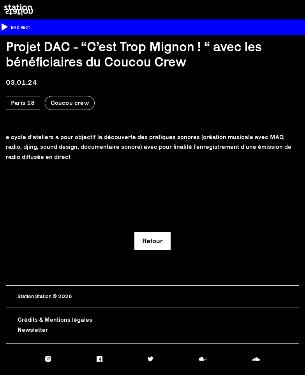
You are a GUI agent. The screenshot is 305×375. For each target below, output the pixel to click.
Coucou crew (70, 102)
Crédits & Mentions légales (55, 319)
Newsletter (33, 329)
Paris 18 (23, 102)
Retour (152, 241)
